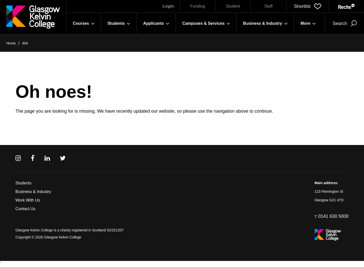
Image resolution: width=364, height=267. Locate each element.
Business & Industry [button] (265, 23)
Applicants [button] (156, 23)
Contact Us (25, 209)
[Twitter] (63, 158)
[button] (307, 6)
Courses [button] (84, 23)
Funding (197, 6)
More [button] (308, 23)
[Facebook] (32, 158)
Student (233, 6)
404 (25, 43)
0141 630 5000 (333, 216)
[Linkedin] (47, 158)
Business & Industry (33, 191)
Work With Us (27, 200)
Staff (268, 6)
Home (11, 43)
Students (23, 183)
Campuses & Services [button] (206, 23)
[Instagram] (18, 158)
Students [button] (118, 23)
